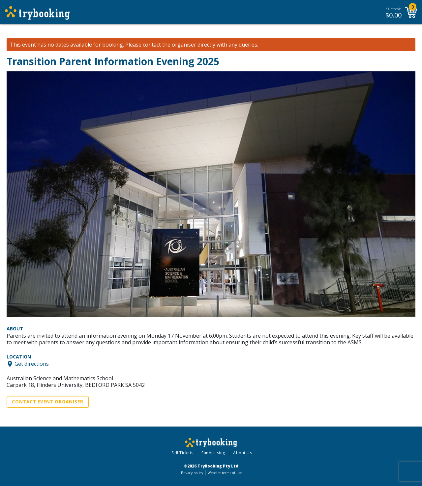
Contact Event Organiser (47, 402)
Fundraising (213, 453)
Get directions (32, 363)
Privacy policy (192, 472)
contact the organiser (169, 45)
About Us (242, 453)
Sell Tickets (182, 453)
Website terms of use (225, 472)
